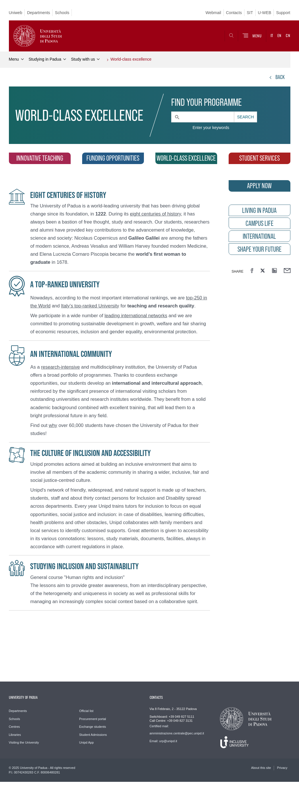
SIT (250, 12)
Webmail (213, 12)
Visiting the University (24, 742)
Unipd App (86, 742)
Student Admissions (93, 734)
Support (283, 12)
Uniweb (15, 12)
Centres (14, 726)
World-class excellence (130, 59)
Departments (38, 12)
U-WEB (264, 12)
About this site (261, 767)
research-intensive (60, 367)
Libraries (15, 734)
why (53, 425)
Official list (86, 711)
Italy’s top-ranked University (90, 305)
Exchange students (92, 726)
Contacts (234, 12)
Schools (62, 12)
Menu (14, 59)
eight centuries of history (155, 213)
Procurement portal (92, 719)
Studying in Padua (45, 59)
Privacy (282, 767)
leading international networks (136, 315)
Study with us (83, 59)
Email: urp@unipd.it (163, 741)
